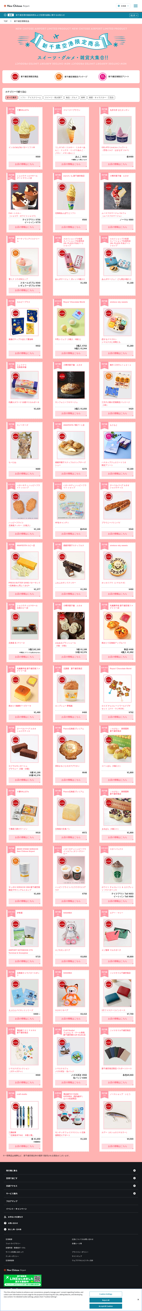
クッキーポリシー (12, 1256)
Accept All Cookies (106, 1306)
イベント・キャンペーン (16, 1208)
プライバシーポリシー (80, 1252)
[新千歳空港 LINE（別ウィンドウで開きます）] (22, 1280)
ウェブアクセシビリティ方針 (82, 1260)
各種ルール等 (77, 1243)
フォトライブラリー (13, 1243)
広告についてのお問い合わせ (82, 1239)
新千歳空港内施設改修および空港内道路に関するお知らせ (40, 15)
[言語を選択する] (123, 6)
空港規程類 (10, 1260)
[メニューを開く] (135, 5)
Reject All (105, 1300)
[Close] (138, 1299)
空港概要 (9, 1239)
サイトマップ (77, 1256)
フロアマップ (11, 1201)
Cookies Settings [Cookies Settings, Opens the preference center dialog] (105, 1294)
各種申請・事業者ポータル (15, 1248)
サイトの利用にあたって (15, 1252)
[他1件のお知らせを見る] (133, 15)
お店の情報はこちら (24, 164)
